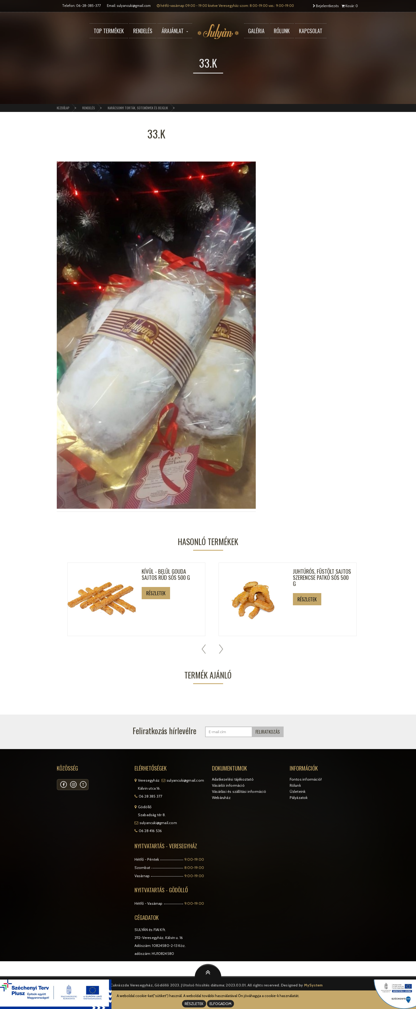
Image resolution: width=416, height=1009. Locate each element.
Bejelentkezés (326, 6)
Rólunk (282, 31)
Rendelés (142, 31)
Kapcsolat (310, 31)
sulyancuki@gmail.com (134, 5)
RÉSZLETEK (194, 1003)
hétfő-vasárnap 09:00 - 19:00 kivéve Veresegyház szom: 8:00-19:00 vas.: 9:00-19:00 (225, 5)
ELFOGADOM (220, 1003)
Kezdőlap (63, 108)
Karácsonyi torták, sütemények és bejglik (138, 108)
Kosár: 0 (349, 6)
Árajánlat (175, 31)
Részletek (156, 593)
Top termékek (109, 31)
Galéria (256, 31)
